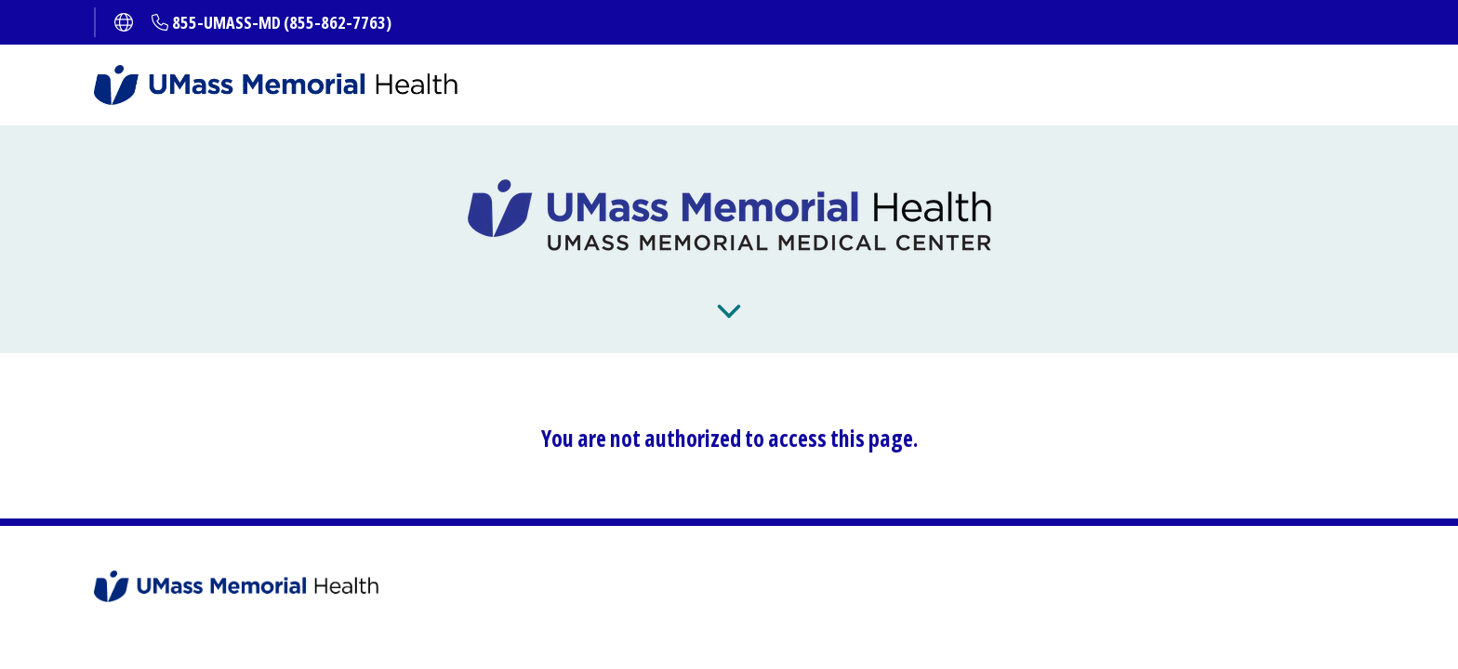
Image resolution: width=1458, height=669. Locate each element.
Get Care (458, 314)
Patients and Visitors (646, 314)
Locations (839, 314)
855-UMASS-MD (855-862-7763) (281, 22)
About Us (979, 314)
